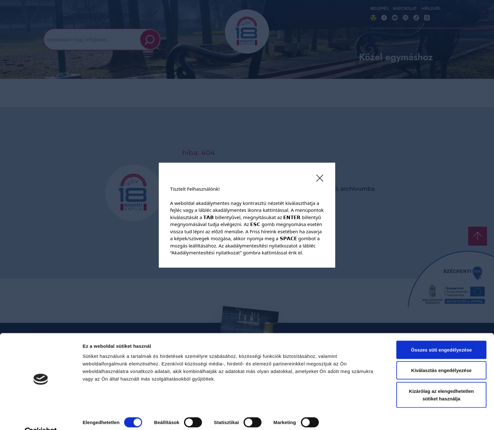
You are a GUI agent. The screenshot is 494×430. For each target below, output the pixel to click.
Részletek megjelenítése (110, 417)
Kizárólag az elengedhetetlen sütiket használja (441, 380)
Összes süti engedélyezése (441, 335)
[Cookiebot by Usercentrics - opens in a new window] (40, 417)
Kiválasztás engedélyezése (441, 356)
